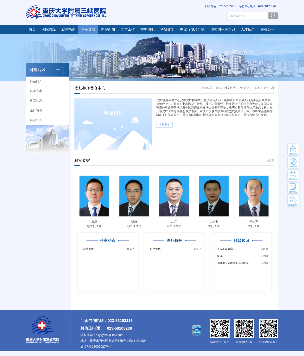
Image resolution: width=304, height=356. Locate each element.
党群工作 (128, 29)
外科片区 (243, 87)
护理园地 (148, 29)
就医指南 (68, 29)
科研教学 (167, 29)
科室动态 (36, 100)
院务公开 (268, 29)
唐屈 (94, 221)
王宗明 (214, 221)
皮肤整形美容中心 (263, 87)
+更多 (270, 160)
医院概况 (49, 29)
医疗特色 (36, 110)
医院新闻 (108, 29)
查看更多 (164, 124)
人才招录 (248, 29)
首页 (32, 29)
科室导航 (88, 29)
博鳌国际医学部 (223, 29)
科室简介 (36, 81)
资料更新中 (108, 248)
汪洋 (174, 221)
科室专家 (36, 91)
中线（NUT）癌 (192, 29)
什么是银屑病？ (242, 248)
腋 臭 (242, 255)
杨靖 (134, 221)
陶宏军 (254, 221)
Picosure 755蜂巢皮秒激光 (242, 262)
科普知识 (36, 120)
